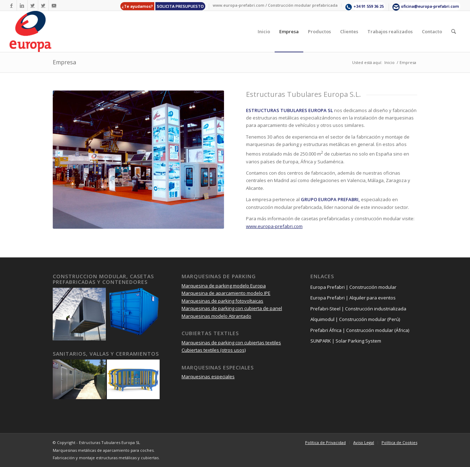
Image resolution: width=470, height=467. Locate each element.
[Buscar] (453, 31)
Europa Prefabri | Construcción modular (353, 287)
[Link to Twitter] (33, 5)
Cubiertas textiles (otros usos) (214, 350)
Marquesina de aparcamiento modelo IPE (226, 293)
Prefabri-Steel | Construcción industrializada (358, 308)
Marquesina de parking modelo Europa (224, 285)
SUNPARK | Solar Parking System (345, 341)
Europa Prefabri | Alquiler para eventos (353, 297)
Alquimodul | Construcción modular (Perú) (355, 319)
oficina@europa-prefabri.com (430, 6)
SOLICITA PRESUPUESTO (180, 6)
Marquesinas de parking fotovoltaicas (222, 301)
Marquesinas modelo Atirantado (216, 316)
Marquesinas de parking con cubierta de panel (232, 308)
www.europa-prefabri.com (274, 226)
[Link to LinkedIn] (22, 5)
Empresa (64, 62)
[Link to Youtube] (54, 5)
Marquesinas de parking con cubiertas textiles (231, 342)
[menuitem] (163, 7)
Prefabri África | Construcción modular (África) (359, 330)
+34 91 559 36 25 (369, 6)
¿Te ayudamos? (137, 6)
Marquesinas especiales (208, 376)
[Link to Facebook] (11, 5)
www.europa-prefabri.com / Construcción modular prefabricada (275, 5)
